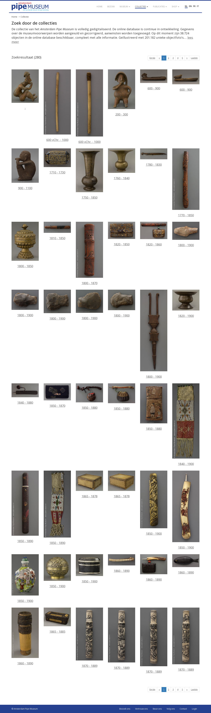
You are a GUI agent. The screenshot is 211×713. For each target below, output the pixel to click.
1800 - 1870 (89, 253)
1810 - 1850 (57, 231)
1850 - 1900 (153, 503)
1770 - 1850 (185, 182)
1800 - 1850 (25, 245)
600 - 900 (153, 79)
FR (194, 6)
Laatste (194, 58)
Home (14, 16)
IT (198, 6)
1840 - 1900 (185, 424)
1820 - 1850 (121, 234)
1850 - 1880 (89, 396)
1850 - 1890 (25, 507)
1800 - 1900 (185, 234)
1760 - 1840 (121, 164)
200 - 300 (121, 92)
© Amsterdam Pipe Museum (25, 708)
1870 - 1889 (89, 638)
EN (190, 6)
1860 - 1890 (121, 563)
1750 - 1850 (89, 173)
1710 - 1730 (57, 161)
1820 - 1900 (185, 304)
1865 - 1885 (57, 621)
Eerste (152, 58)
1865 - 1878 (89, 484)
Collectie (25, 16)
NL (186, 6)
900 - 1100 (25, 169)
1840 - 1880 (25, 394)
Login (194, 708)
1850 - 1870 (57, 395)
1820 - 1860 (153, 234)
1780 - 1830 (153, 157)
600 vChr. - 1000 (57, 105)
